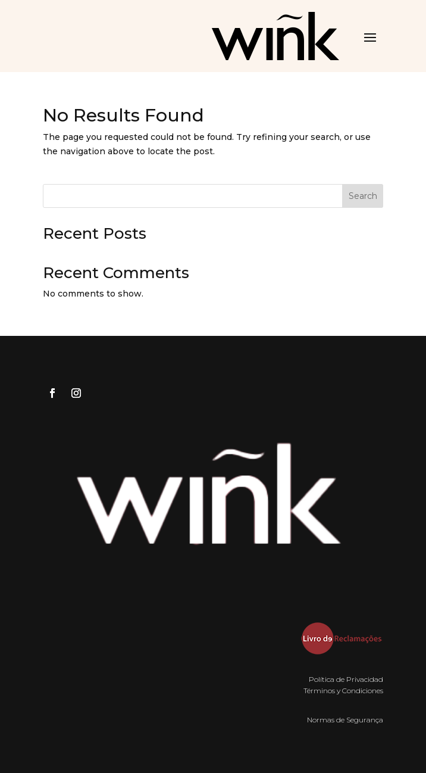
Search (363, 196)
